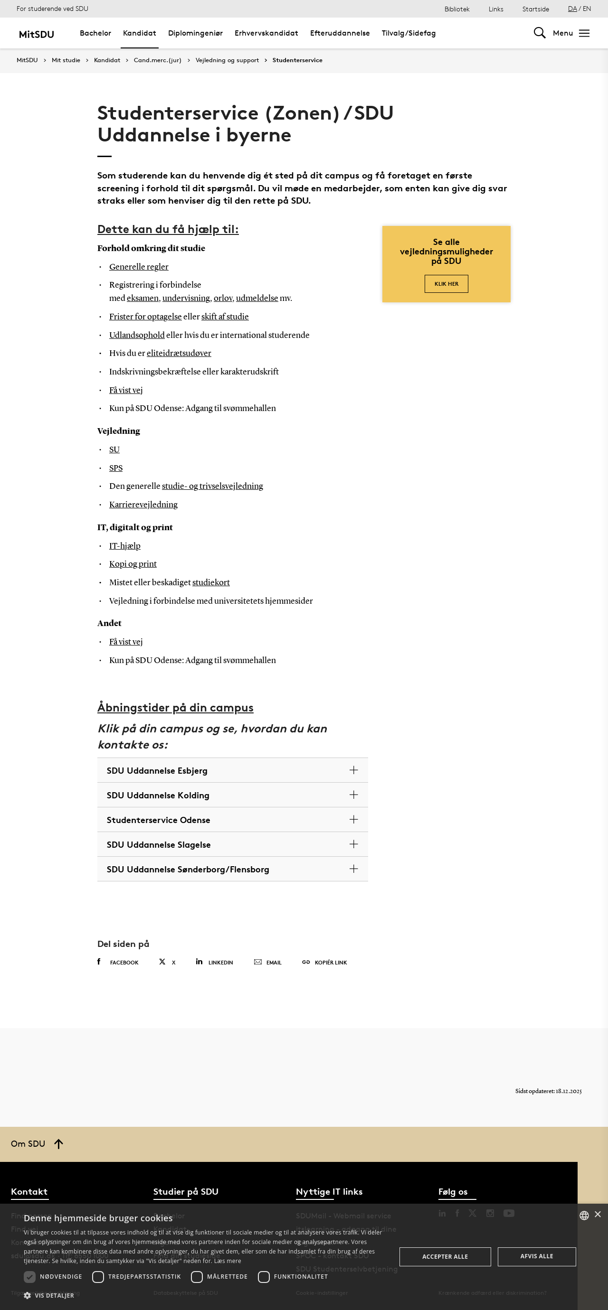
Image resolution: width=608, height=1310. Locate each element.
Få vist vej (126, 390)
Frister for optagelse (145, 317)
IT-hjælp (125, 546)
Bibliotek (457, 9)
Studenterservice (298, 60)
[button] (204, 1295)
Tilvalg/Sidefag (409, 32)
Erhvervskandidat (266, 32)
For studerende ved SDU (52, 8)
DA (572, 8)
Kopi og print (133, 564)
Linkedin (214, 962)
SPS (116, 468)
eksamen (143, 298)
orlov (223, 298)
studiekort (211, 583)
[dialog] (304, 1257)
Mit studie (66, 60)
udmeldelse (257, 298)
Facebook (118, 962)
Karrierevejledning (143, 505)
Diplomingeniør (195, 32)
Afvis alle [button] (537, 1256)
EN (587, 8)
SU (114, 450)
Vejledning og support (227, 60)
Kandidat (139, 32)
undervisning (186, 298)
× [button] (597, 1214)
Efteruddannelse (340, 32)
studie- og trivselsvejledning (212, 486)
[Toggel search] (540, 33)
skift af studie (225, 317)
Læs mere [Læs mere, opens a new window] (227, 1261)
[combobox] (584, 1215)
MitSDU (27, 60)
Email (268, 962)
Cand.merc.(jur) (158, 60)
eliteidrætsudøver (179, 353)
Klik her (446, 283)
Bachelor (95, 32)
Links (496, 9)
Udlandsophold (137, 335)
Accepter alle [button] (445, 1257)
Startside (535, 9)
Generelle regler (139, 267)
